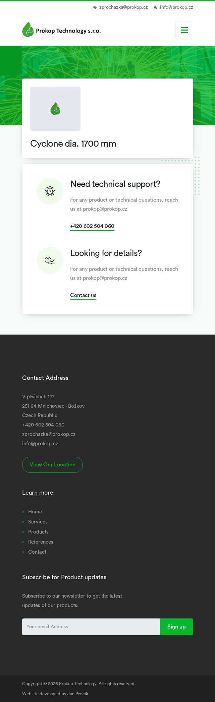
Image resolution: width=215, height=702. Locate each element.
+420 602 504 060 (92, 226)
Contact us (83, 295)
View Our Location (52, 464)
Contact (37, 552)
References (40, 542)
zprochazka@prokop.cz (123, 7)
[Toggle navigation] (184, 30)
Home (35, 511)
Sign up (176, 627)
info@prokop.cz (176, 7)
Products (38, 532)
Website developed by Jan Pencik (55, 694)
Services (38, 521)
